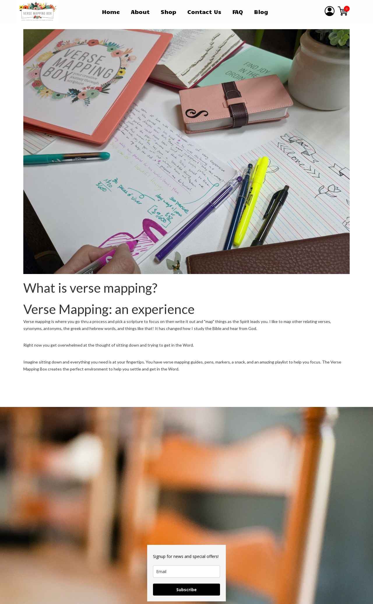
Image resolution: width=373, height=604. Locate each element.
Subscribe (186, 589)
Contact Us (204, 11)
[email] (186, 571)
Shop (168, 11)
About (140, 11)
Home (111, 11)
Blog (261, 11)
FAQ (237, 11)
